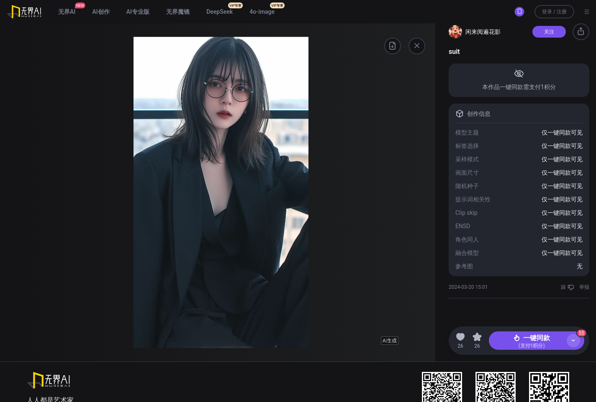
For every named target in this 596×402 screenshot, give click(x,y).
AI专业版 (137, 11)
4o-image (262, 11)
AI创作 (100, 11)
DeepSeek (219, 11)
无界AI (66, 11)
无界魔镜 (178, 11)
